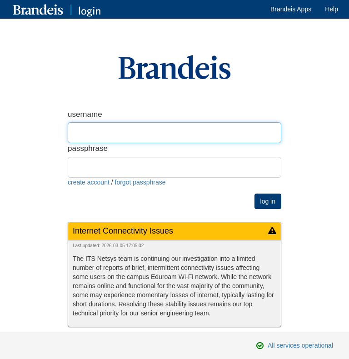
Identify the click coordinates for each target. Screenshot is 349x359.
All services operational (300, 345)
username (85, 114)
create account (89, 182)
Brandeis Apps (290, 9)
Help (331, 9)
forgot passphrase (140, 182)
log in (267, 201)
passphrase (88, 148)
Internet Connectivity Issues (123, 230)
